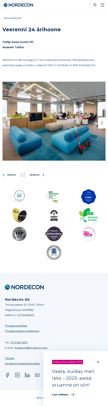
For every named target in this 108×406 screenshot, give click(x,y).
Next (102, 123)
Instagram (17, 375)
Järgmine (37, 175)
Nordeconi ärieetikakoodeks (22, 363)
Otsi (95, 5)
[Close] (98, 362)
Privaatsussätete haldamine (22, 331)
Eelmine (9, 175)
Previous (6, 123)
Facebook (7, 375)
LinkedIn (27, 375)
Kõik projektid (23, 175)
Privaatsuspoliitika (16, 325)
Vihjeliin (9, 358)
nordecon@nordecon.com (30, 347)
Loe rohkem (63, 394)
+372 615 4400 (19, 342)
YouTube (37, 375)
